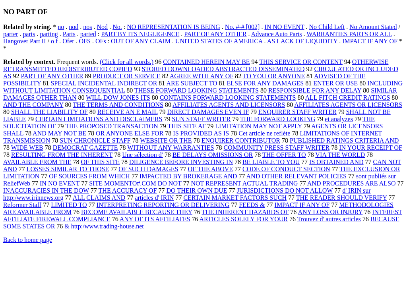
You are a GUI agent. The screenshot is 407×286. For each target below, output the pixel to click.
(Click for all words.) (126, 61)
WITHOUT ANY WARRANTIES (170, 147)
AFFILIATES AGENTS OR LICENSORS (348, 104)
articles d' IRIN (154, 197)
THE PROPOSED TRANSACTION (111, 126)
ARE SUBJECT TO (191, 83)
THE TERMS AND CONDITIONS (118, 104)
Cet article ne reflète (264, 133)
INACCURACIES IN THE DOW (46, 190)
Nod (102, 26)
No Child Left (327, 26)
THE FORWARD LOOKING (277, 119)
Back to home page (27, 239)
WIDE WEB (27, 147)
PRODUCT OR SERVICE (127, 76)
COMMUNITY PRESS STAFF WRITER (277, 147)
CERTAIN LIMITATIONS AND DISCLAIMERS (99, 119)
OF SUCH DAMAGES (148, 169)
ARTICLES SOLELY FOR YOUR (244, 219)
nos (87, 26)
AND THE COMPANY (33, 104)
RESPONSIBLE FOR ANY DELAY (314, 90)
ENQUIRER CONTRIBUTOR (241, 140)
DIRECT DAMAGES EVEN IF (208, 111)
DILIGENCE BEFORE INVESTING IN (181, 161)
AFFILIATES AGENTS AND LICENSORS (228, 104)
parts (29, 34)
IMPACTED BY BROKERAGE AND (188, 176)
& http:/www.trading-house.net (103, 226)
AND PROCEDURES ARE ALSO (351, 183)
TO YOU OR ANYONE (274, 76)
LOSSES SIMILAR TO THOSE (68, 169)
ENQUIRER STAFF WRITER (297, 111)
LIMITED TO (69, 204)
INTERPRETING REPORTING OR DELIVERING (163, 204)
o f (54, 41)
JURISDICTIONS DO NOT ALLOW (285, 190)
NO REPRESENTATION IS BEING (173, 26)
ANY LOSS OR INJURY (330, 212)
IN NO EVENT (284, 26)
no (61, 26)
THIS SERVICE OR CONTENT (301, 61)
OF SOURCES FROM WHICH (89, 176)
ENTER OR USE (335, 83)
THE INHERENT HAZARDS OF (245, 212)
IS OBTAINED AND (336, 161)
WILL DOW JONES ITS (118, 97)
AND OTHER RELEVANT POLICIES (296, 176)
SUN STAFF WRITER (201, 119)
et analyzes (339, 119)
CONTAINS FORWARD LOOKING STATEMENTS (228, 97)
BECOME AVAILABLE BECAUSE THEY (136, 212)
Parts (69, 34)
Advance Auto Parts (276, 34)
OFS (85, 41)
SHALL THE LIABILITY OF (49, 111)
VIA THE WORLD (340, 154)
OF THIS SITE (100, 161)
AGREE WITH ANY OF (201, 76)
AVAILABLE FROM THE (37, 161)
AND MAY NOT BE (59, 133)
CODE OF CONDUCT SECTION (286, 169)
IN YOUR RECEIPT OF (370, 147)
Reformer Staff (22, 204)
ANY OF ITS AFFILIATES (155, 219)
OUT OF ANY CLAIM (141, 41)
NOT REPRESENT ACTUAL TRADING (244, 183)
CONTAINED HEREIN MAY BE (206, 61)
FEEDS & (252, 204)
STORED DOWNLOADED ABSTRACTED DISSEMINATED (222, 69)
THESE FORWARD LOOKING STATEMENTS (196, 90)
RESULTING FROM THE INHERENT (61, 154)
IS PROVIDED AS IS (201, 133)
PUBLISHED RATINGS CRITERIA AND (344, 140)
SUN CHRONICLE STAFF (95, 140)
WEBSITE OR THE (166, 140)
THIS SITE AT (186, 126)
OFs (100, 41)
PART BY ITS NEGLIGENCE (140, 34)
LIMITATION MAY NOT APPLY (258, 126)
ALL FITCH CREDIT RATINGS (347, 97)
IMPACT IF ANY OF (369, 41)
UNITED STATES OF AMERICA (219, 41)
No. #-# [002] (242, 26)
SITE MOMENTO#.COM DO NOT (135, 183)
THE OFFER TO (284, 154)
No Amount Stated (373, 26)
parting (49, 34)
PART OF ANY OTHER (215, 34)
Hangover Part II (24, 41)
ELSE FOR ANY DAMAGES (265, 83)
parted (88, 34)
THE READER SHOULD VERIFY (341, 197)
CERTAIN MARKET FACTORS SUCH (235, 197)
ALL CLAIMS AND (99, 197)
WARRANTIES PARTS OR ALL (348, 34)
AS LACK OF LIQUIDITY (302, 41)
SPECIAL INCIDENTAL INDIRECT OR (103, 83)
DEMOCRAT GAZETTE (85, 147)
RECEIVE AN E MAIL (127, 111)
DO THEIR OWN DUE (197, 190)
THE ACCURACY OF (128, 190)
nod (73, 26)
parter (10, 34)
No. (117, 26)
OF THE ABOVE (210, 169)
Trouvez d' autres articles (329, 219)
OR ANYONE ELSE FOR (129, 133)
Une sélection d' (142, 154)
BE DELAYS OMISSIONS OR (212, 154)
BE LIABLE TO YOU (271, 161)
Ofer (68, 41)
